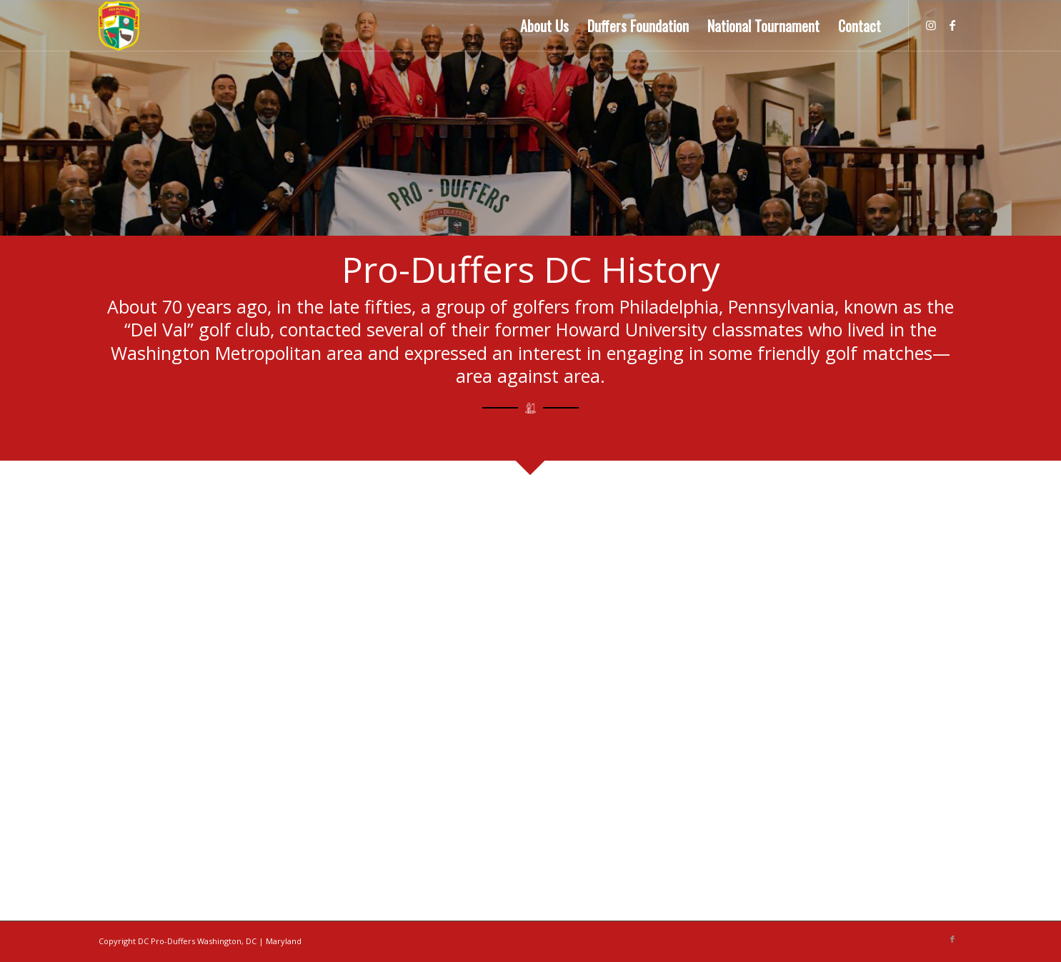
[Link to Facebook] (952, 25)
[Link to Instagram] (931, 25)
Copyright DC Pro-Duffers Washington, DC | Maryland (200, 941)
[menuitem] (544, 26)
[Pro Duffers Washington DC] (119, 26)
